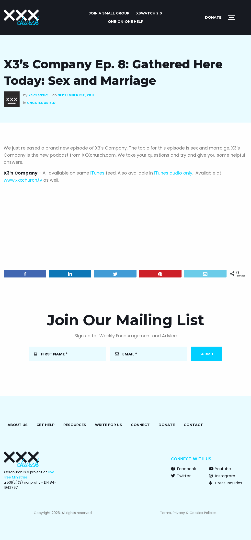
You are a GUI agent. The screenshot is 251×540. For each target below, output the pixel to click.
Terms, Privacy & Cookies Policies (188, 512)
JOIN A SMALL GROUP (109, 13)
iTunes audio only (172, 173)
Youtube (220, 469)
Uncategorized (41, 102)
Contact (193, 425)
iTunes (98, 173)
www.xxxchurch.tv (23, 180)
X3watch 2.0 (149, 13)
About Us (18, 425)
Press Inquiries (225, 483)
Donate (213, 17)
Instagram (222, 476)
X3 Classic (38, 95)
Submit (206, 354)
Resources (74, 425)
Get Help (45, 425)
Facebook (183, 469)
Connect (140, 425)
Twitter (181, 476)
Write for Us (108, 425)
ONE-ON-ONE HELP (125, 21)
